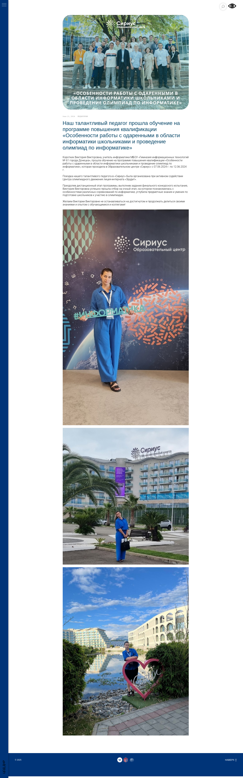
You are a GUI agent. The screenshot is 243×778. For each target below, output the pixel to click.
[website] (125, 761)
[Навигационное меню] (4, 5)
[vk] (119, 761)
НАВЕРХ (230, 761)
